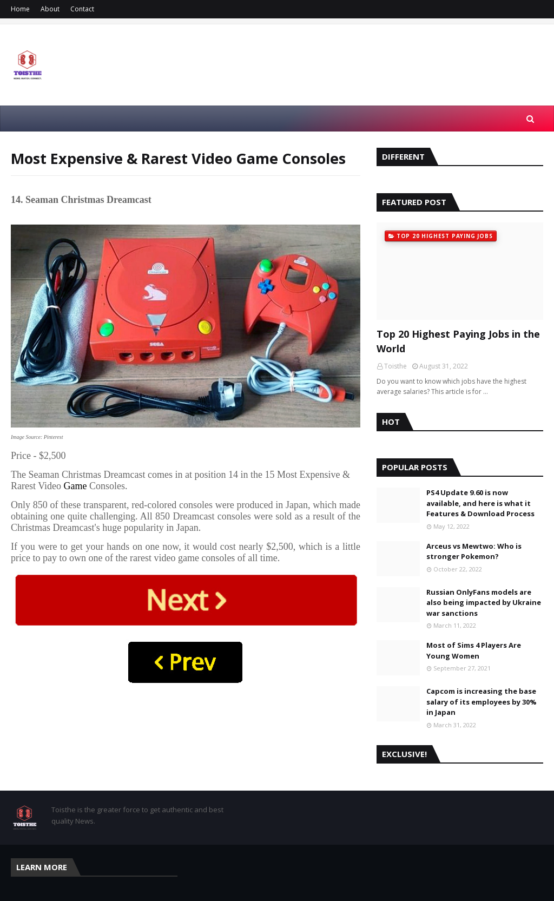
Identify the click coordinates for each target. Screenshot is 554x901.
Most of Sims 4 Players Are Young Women (473, 650)
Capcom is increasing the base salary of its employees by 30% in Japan (481, 701)
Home (20, 9)
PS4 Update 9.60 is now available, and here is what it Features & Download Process (480, 503)
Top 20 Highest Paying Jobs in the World (458, 341)
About (50, 9)
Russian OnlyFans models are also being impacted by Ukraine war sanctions (483, 602)
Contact (82, 9)
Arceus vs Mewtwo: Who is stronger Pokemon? (474, 551)
